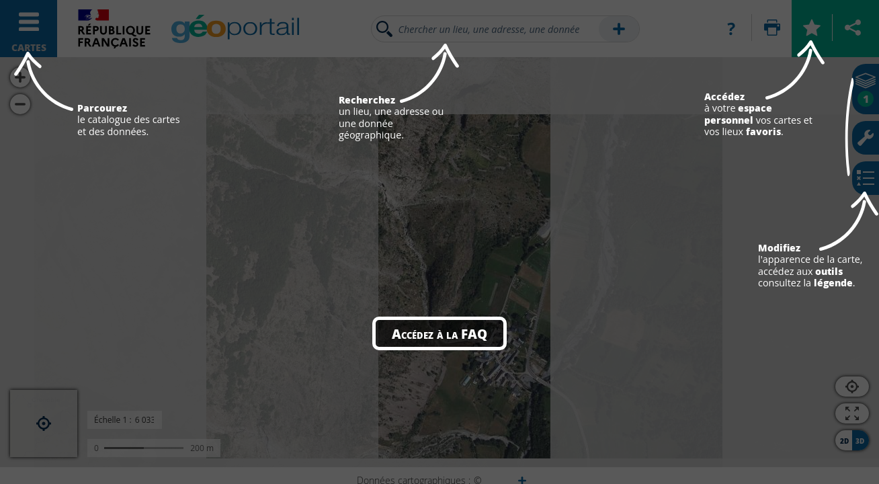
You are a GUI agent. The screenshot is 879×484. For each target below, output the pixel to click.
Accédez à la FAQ (439, 333)
